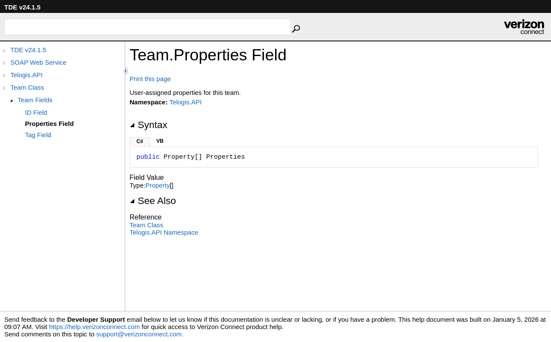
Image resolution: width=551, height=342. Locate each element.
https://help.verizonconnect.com (94, 326)
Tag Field (38, 134)
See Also (153, 200)
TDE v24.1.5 (28, 49)
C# (139, 141)
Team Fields (35, 100)
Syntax (148, 124)
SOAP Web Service (38, 62)
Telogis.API (26, 74)
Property (157, 185)
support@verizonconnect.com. (139, 334)
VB (160, 141)
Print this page (150, 78)
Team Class (27, 87)
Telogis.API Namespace (164, 232)
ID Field (36, 112)
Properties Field (49, 123)
